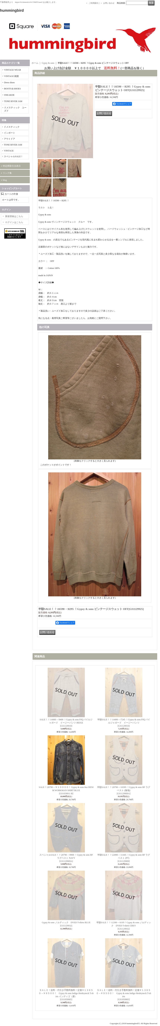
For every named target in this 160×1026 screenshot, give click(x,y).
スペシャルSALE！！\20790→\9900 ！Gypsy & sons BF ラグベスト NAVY (66, 858)
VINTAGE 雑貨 (11, 76)
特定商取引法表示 (12, 166)
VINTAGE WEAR (12, 70)
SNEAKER (9, 95)
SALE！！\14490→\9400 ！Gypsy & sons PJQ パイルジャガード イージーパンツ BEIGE (66, 722)
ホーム (35, 63)
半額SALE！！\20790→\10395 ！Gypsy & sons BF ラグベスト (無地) (123, 790)
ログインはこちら (14, 222)
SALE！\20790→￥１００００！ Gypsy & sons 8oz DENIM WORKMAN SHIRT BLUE (66, 790)
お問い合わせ (108, 3)
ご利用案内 (93, 3)
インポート (9, 133)
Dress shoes (9, 82)
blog (5, 180)
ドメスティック (12, 127)
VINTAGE (9, 150)
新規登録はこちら (14, 216)
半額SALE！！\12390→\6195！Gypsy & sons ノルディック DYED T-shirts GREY (123, 925)
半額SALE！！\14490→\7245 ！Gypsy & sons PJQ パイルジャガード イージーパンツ (123, 722)
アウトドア (9, 139)
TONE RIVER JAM (13, 101)
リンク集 (7, 173)
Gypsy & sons (48, 63)
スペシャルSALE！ (13, 156)
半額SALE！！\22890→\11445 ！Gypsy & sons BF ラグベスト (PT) (123, 858)
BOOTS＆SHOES (12, 88)
